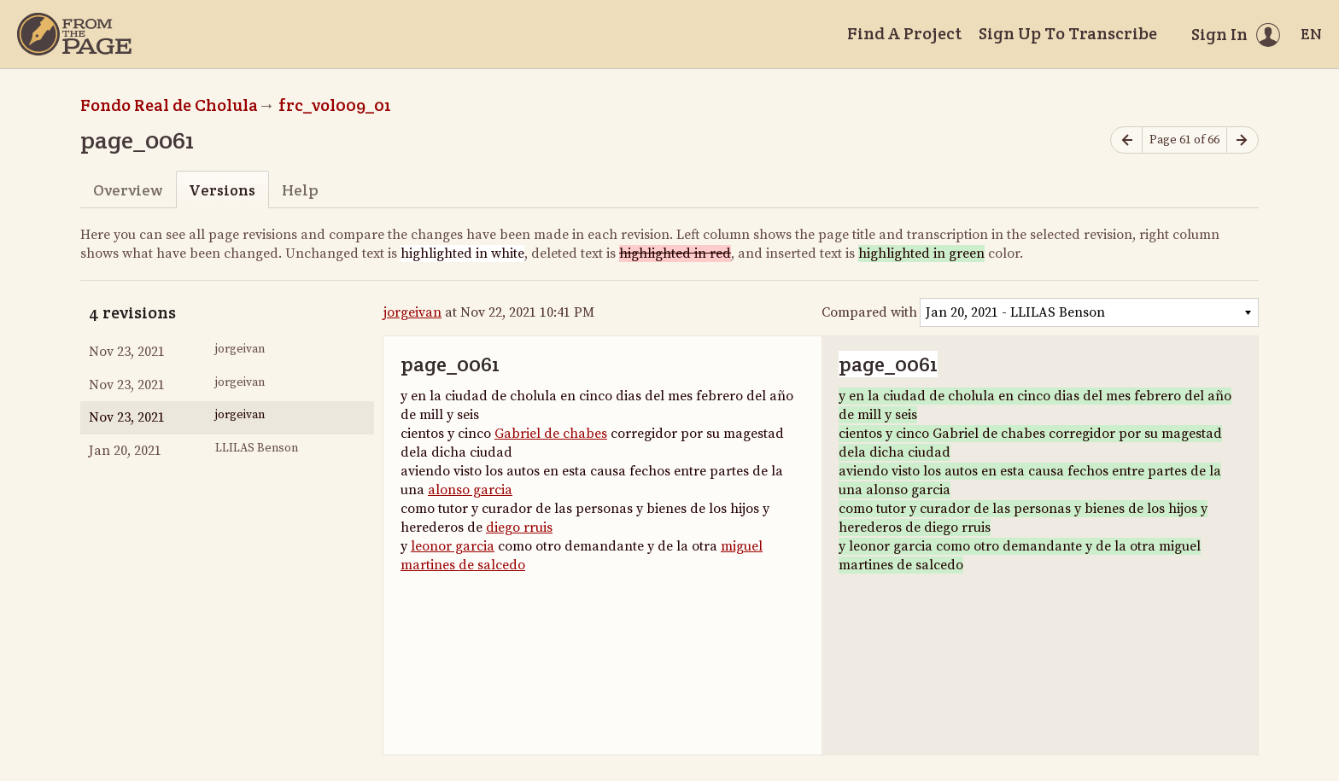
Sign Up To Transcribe (1068, 33)
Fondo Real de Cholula (169, 105)
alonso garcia (470, 489)
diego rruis (519, 527)
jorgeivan (412, 312)
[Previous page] (1126, 140)
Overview (127, 190)
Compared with (869, 312)
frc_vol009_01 (334, 105)
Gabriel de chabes (550, 433)
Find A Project (904, 33)
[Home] (74, 34)
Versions (222, 190)
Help (300, 190)
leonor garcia (452, 546)
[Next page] (1242, 140)
